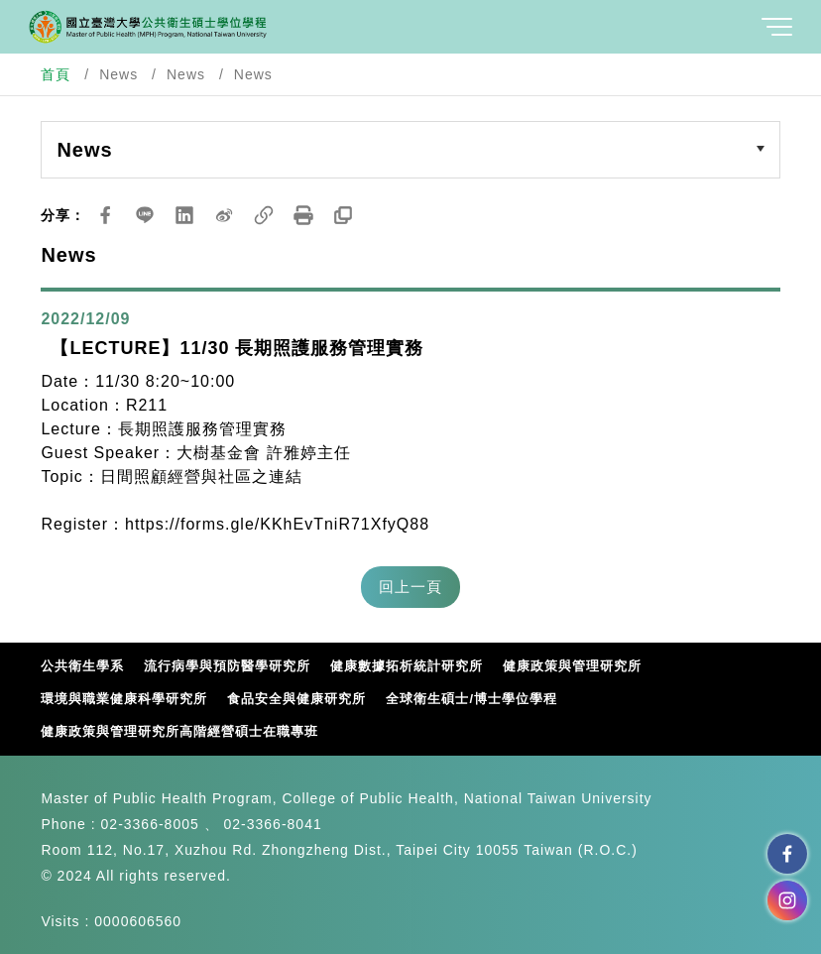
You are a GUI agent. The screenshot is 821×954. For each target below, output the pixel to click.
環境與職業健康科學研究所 (124, 698)
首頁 (55, 74)
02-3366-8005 (150, 824)
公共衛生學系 (82, 665)
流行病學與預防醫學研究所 (227, 665)
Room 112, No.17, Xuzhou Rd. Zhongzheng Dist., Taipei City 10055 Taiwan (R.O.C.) (339, 850)
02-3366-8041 (273, 824)
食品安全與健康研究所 (296, 698)
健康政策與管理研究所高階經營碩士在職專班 (179, 731)
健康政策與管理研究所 (572, 665)
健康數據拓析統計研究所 (406, 665)
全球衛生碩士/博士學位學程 (471, 698)
